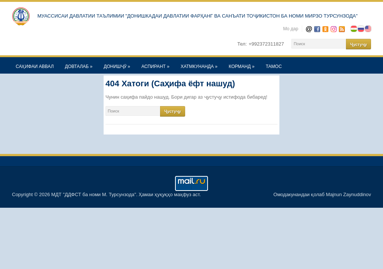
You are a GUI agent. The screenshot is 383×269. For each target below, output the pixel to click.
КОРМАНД (242, 66)
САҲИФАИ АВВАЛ (35, 66)
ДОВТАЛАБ (79, 66)
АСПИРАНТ (155, 66)
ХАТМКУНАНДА (199, 66)
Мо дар (290, 28)
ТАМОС (274, 66)
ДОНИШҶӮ (117, 66)
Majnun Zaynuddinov (348, 194)
